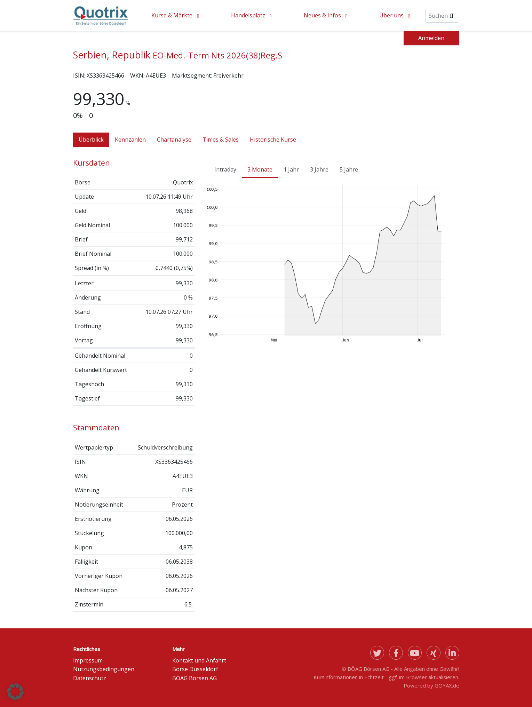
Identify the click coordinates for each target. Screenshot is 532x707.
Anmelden (431, 38)
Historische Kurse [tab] (273, 139)
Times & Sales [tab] (221, 139)
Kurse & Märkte (171, 15)
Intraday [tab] (225, 169)
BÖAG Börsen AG (194, 678)
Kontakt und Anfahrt (199, 660)
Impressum (88, 660)
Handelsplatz (248, 15)
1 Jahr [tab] (291, 169)
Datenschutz (89, 678)
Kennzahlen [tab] (130, 139)
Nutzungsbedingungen (103, 669)
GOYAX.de (447, 685)
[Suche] (442, 16)
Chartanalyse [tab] (174, 139)
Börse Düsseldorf (195, 669)
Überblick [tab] (91, 139)
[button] (15, 691)
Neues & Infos (322, 15)
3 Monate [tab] (259, 169)
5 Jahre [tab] (349, 169)
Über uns (391, 15)
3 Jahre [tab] (319, 169)
